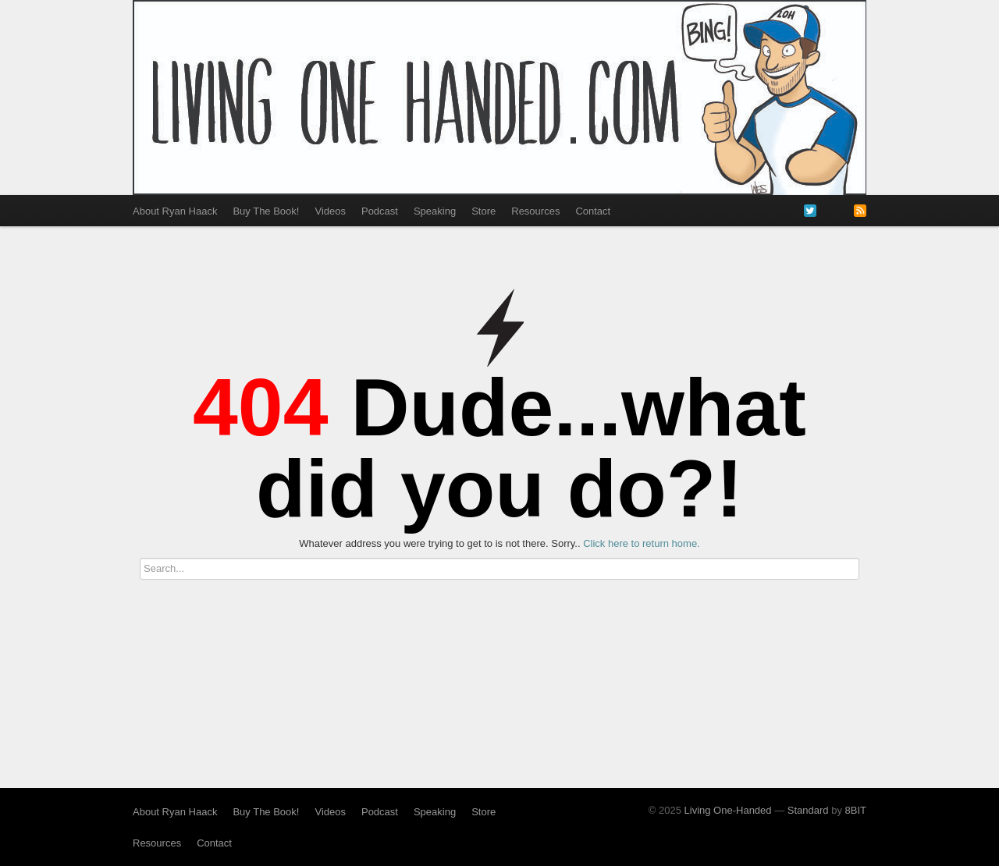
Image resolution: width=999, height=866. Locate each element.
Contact (592, 211)
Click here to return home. (641, 543)
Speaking (435, 211)
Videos (330, 211)
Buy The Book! (266, 211)
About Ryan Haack (175, 211)
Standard (808, 810)
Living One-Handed (728, 810)
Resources (535, 211)
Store (483, 211)
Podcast (379, 211)
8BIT (855, 810)
